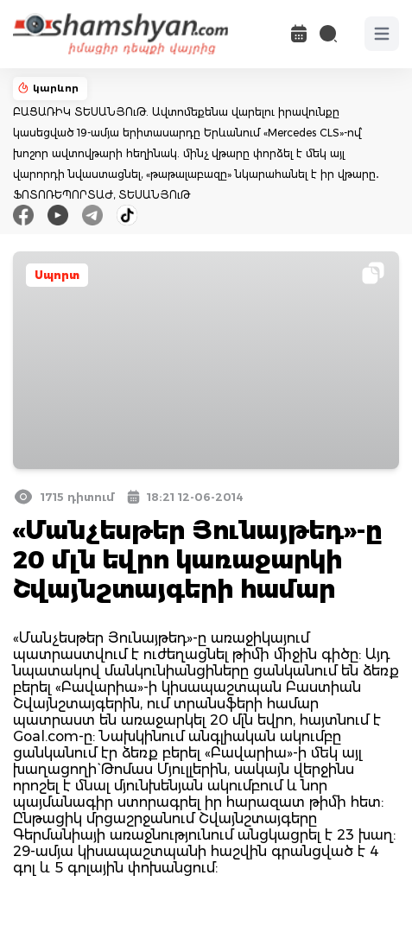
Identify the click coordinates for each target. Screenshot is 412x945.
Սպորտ (57, 275)
